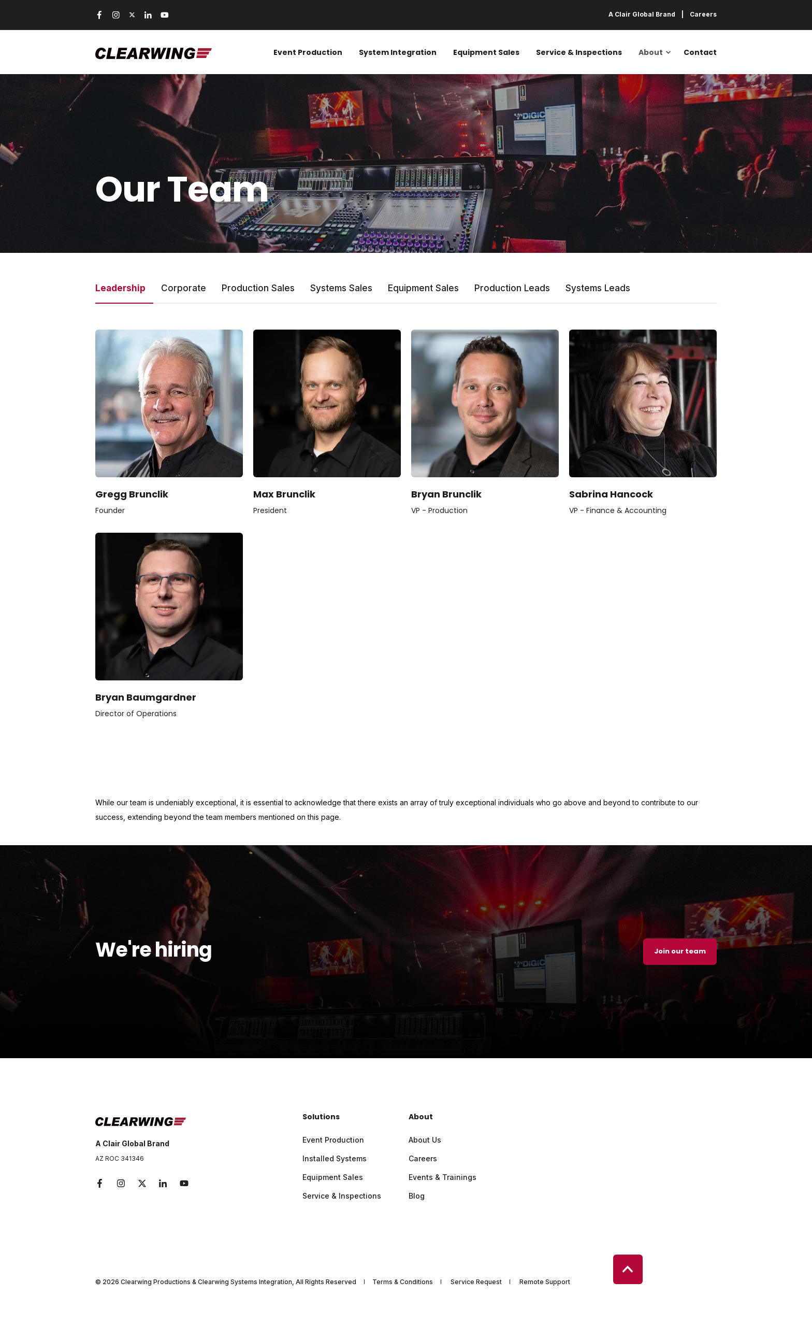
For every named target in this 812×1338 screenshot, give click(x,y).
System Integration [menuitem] (398, 52)
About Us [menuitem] (425, 1139)
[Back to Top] (628, 1269)
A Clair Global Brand (132, 1143)
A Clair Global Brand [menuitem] (641, 14)
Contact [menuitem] (700, 52)
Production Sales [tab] (258, 288)
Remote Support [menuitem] (544, 1282)
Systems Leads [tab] (598, 288)
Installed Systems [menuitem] (334, 1158)
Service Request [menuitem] (476, 1282)
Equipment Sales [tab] (423, 288)
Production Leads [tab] (512, 288)
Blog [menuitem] (417, 1195)
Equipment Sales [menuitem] (486, 52)
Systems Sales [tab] (341, 288)
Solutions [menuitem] (321, 1117)
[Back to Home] (153, 52)
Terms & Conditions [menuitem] (402, 1282)
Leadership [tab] (120, 288)
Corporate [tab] (183, 288)
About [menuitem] (651, 52)
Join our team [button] (680, 951)
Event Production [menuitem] (307, 52)
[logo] (140, 1119)
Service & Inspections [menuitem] (579, 52)
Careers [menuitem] (703, 14)
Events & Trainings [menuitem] (442, 1177)
